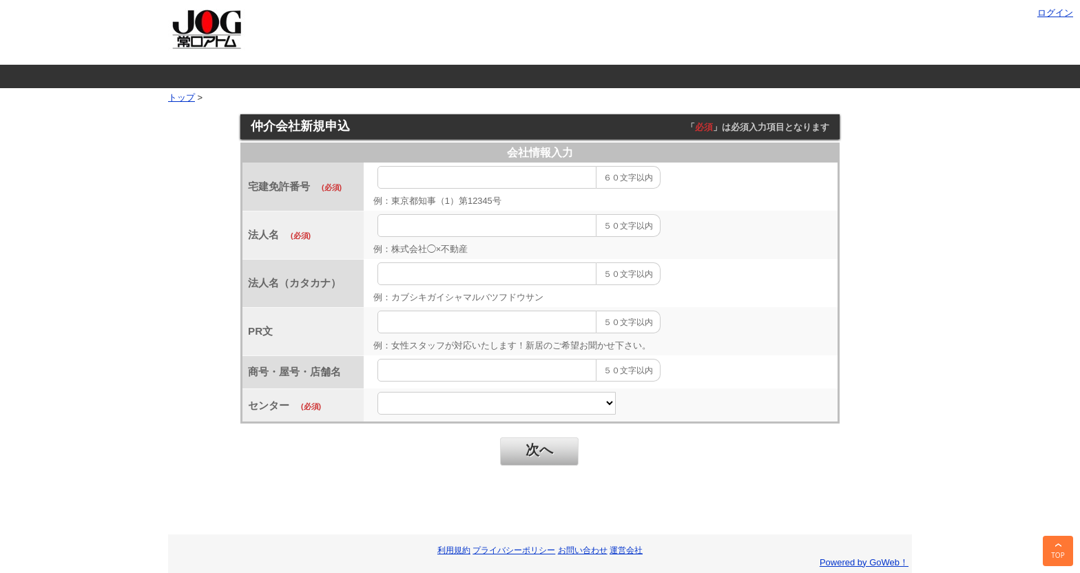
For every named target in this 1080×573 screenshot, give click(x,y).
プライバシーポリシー (514, 550)
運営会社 (626, 550)
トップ (181, 97)
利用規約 (453, 550)
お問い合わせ (583, 550)
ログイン (1055, 13)
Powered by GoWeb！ (864, 562)
